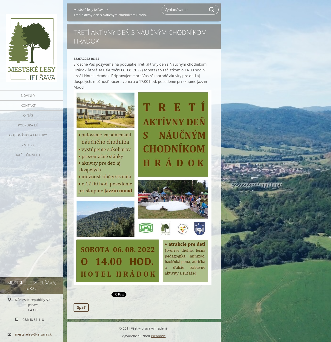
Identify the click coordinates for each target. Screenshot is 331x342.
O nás (28, 115)
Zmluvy (28, 145)
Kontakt (28, 105)
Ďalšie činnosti (28, 155)
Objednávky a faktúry (28, 135)
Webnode (158, 336)
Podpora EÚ (28, 125)
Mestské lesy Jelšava (89, 9)
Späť (81, 307)
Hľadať (212, 9)
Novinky (28, 95)
